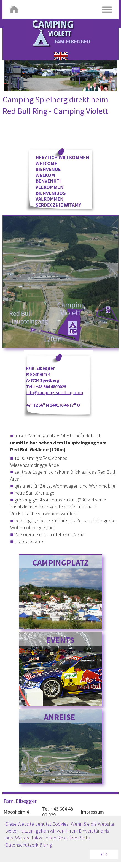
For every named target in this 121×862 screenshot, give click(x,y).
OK (104, 854)
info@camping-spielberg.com (54, 392)
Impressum (92, 812)
